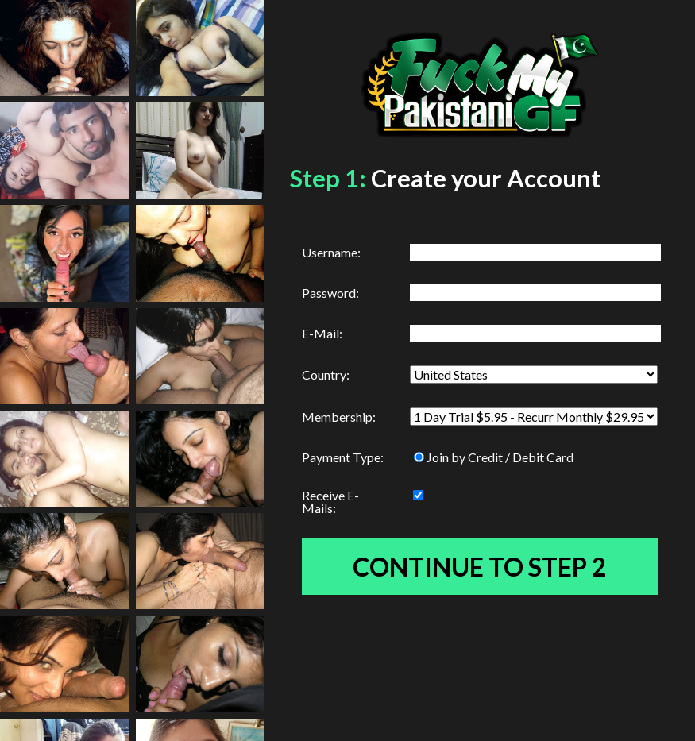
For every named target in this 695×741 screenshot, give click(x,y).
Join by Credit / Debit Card (493, 457)
